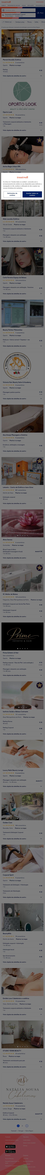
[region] (22, 186)
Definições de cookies (12, 194)
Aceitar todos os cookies (32, 194)
